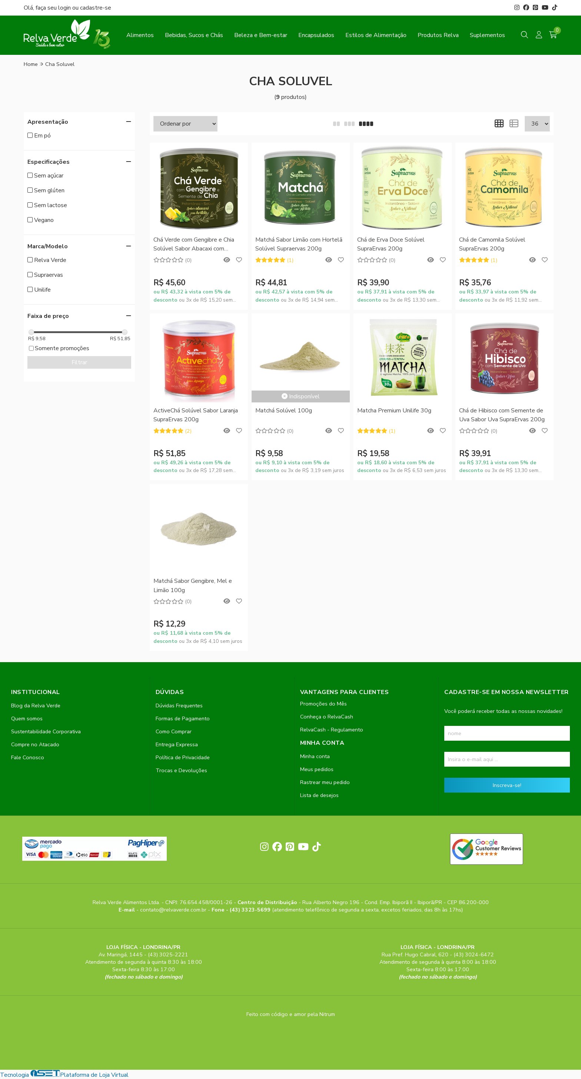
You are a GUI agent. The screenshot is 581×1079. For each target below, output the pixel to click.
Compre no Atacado (35, 744)
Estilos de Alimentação (375, 35)
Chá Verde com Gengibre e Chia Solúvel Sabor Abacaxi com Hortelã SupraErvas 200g (193, 245)
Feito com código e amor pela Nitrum (290, 1014)
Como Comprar (174, 731)
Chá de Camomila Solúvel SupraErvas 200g (492, 244)
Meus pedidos (316, 769)
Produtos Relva (438, 35)
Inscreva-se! (507, 785)
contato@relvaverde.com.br (174, 909)
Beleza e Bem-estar (260, 35)
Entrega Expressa (177, 744)
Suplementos (487, 35)
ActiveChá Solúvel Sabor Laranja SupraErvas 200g (195, 415)
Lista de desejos (319, 795)
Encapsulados (316, 35)
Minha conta (315, 756)
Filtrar (79, 362)
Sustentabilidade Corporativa (46, 731)
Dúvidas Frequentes (179, 705)
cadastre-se (95, 8)
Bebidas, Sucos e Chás (194, 35)
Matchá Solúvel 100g (283, 410)
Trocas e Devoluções (181, 770)
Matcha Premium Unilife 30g (394, 410)
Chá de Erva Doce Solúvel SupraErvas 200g (391, 244)
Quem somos (27, 718)
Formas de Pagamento (183, 718)
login (65, 8)
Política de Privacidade (183, 757)
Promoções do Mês (323, 703)
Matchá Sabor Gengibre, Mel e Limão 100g (192, 585)
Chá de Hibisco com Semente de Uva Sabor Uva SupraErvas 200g (502, 415)
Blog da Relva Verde (35, 705)
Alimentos (140, 35)
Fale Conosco (27, 757)
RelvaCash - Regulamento (331, 729)
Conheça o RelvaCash (326, 716)
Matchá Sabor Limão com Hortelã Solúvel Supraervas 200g (298, 244)
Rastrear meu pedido (325, 782)
